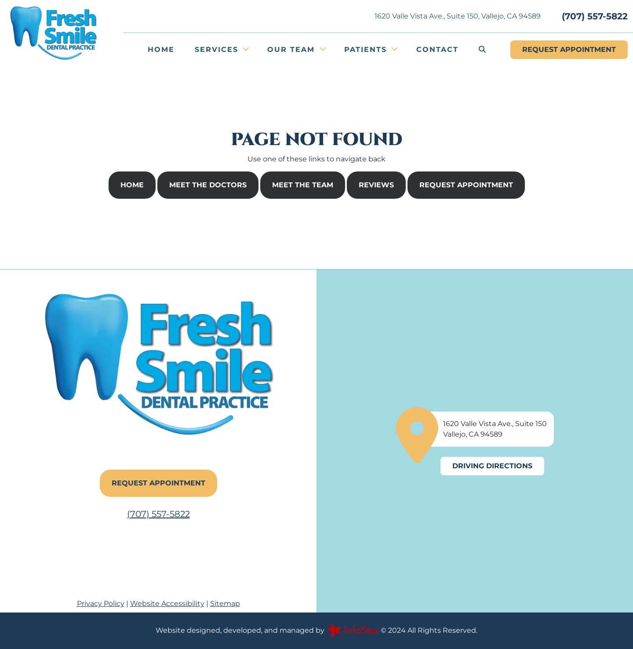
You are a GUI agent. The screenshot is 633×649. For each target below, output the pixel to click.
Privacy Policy (100, 603)
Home (161, 49)
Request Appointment (466, 185)
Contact (437, 49)
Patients (367, 49)
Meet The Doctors (208, 185)
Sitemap (225, 603)
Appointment (569, 49)
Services (218, 49)
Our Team (292, 49)
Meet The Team (302, 185)
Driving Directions (492, 466)
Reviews (376, 185)
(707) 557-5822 (595, 16)
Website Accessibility (167, 603)
